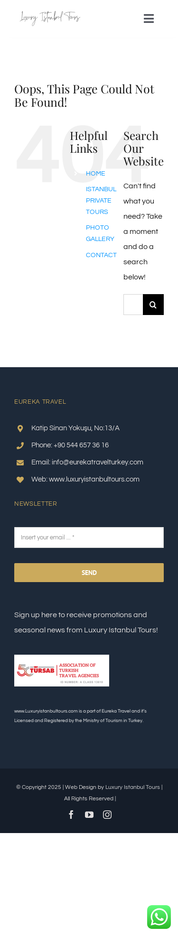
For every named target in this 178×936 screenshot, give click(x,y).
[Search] (153, 304)
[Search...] (133, 304)
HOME (95, 173)
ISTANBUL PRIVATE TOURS (101, 200)
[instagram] (107, 814)
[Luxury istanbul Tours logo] (50, 14)
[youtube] (89, 814)
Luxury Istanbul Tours (132, 787)
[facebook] (71, 814)
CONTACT (101, 255)
